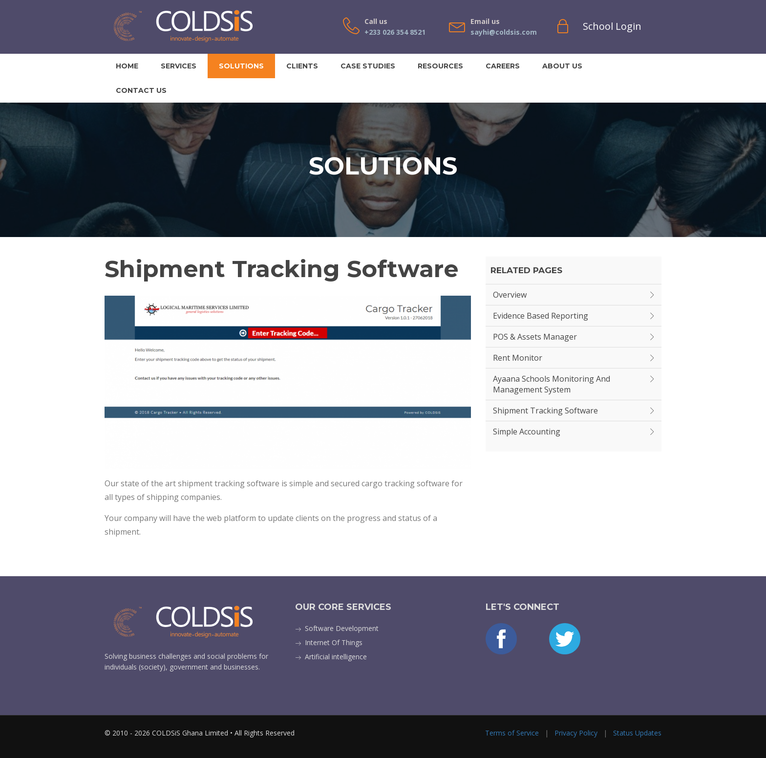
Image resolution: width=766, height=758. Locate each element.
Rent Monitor (517, 357)
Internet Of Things (333, 642)
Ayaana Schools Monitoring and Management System (551, 384)
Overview (510, 294)
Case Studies (367, 66)
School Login (612, 26)
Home (127, 66)
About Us (562, 66)
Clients (302, 66)
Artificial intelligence (336, 656)
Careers (503, 66)
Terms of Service (512, 732)
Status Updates (637, 732)
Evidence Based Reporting (540, 315)
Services (178, 66)
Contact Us (141, 90)
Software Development (342, 628)
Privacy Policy (575, 732)
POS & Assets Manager (535, 336)
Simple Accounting (526, 431)
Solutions (241, 66)
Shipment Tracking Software (545, 410)
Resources (440, 66)
